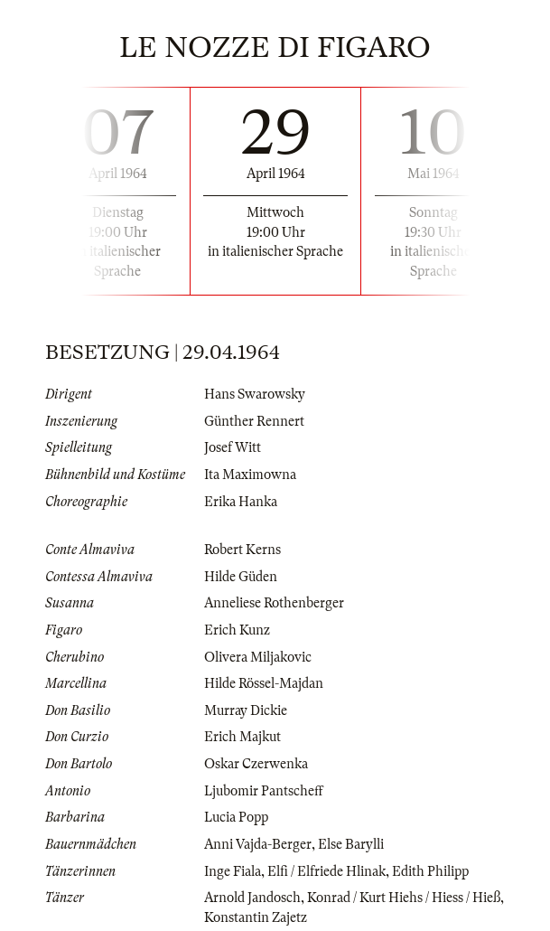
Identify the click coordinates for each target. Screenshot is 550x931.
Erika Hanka (240, 501)
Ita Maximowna (250, 474)
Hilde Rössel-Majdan (263, 683)
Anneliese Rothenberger (274, 603)
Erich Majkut (242, 736)
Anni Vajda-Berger (258, 844)
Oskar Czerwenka (256, 764)
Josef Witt (232, 447)
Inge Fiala (232, 871)
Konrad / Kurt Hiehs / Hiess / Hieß (403, 897)
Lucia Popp (236, 817)
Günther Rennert (254, 421)
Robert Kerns (242, 549)
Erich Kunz (237, 630)
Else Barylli (351, 844)
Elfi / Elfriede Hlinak (326, 871)
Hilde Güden (240, 576)
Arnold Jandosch (252, 897)
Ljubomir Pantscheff (263, 791)
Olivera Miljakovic (258, 657)
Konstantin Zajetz (255, 917)
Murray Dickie (245, 710)
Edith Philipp (430, 871)
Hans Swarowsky (254, 394)
